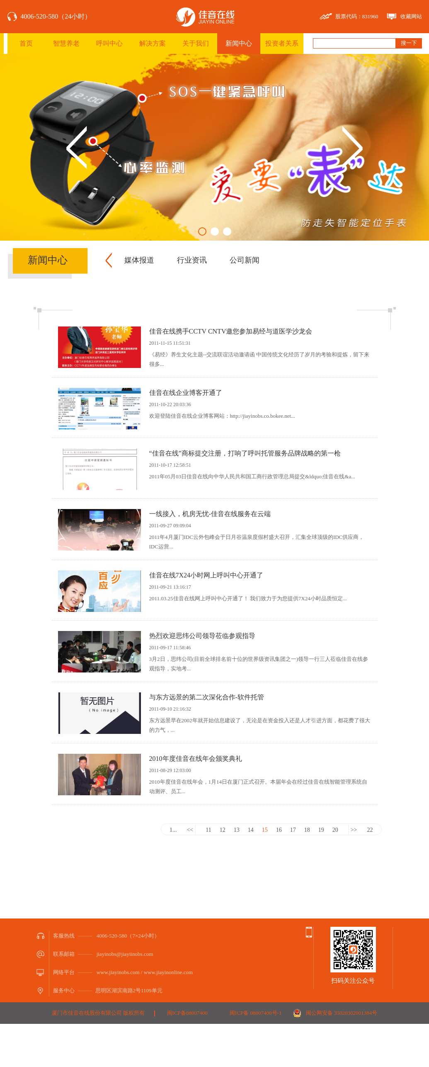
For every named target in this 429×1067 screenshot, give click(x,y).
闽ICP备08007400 (187, 1013)
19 (321, 830)
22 (370, 830)
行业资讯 (192, 260)
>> (354, 830)
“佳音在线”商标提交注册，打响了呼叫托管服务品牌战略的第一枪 (245, 453)
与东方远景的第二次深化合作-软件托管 (206, 697)
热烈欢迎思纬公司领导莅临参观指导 (202, 635)
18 (307, 830)
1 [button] (202, 231)
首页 (26, 43)
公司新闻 (244, 260)
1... (173, 830)
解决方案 (152, 43)
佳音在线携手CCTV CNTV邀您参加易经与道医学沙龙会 (231, 331)
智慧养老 (66, 43)
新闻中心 (238, 43)
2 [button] (215, 231)
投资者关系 (281, 43)
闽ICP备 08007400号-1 (255, 1013)
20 (335, 830)
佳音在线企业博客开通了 (185, 392)
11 (208, 830)
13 (237, 830)
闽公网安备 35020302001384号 (341, 1013)
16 (279, 830)
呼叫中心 (109, 43)
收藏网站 (411, 16)
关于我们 (195, 43)
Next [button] (352, 147)
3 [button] (227, 231)
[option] (214, 147)
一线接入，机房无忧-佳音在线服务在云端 (210, 513)
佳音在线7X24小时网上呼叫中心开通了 (206, 575)
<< (190, 830)
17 (293, 830)
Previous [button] (76, 147)
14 (251, 830)
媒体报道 (139, 260)
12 (222, 830)
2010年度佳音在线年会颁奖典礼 (199, 758)
